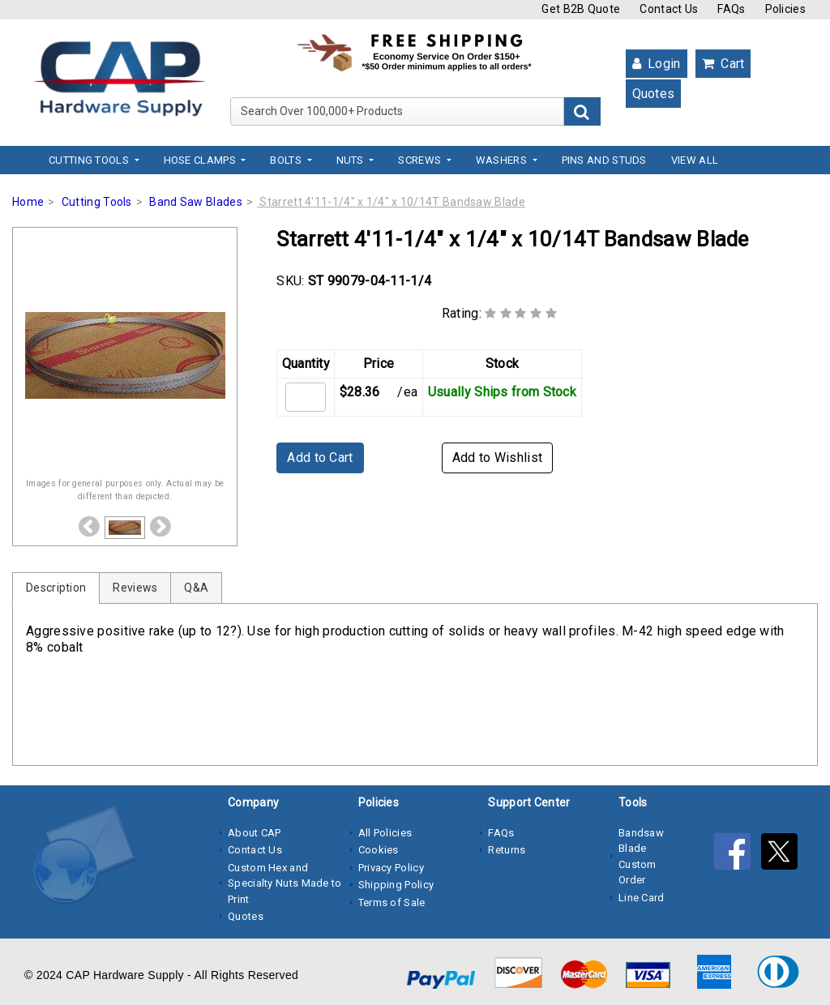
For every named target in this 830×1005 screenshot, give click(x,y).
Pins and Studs (604, 160)
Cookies (378, 850)
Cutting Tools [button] (90, 160)
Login (656, 63)
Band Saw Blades (195, 201)
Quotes (653, 93)
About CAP (254, 833)
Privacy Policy (391, 868)
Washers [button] (502, 160)
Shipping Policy (396, 885)
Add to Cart (320, 457)
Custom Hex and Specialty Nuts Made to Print (285, 883)
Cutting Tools (97, 201)
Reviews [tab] (135, 587)
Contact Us (669, 8)
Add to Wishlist (497, 457)
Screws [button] (420, 160)
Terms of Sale (392, 902)
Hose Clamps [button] (201, 160)
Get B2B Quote (580, 8)
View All (694, 160)
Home (28, 201)
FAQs (731, 8)
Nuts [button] (351, 160)
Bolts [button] (287, 160)
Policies (785, 8)
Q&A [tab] (196, 587)
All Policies (385, 833)
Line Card (641, 898)
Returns (506, 850)
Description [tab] (56, 587)
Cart (723, 63)
